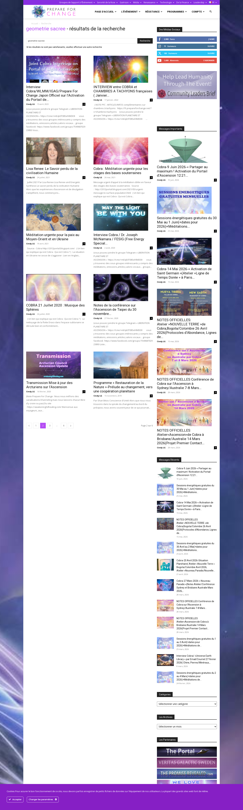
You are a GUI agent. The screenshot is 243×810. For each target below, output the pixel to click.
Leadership (200, 2)
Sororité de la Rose (107, 2)
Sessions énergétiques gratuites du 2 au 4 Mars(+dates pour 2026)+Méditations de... (196, 676)
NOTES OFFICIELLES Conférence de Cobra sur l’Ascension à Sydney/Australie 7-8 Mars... (185, 383)
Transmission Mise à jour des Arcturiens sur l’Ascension (49, 385)
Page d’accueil (105, 11)
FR (213, 2)
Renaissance (151, 2)
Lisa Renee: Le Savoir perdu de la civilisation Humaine (52, 171)
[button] (211, 11)
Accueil (34, 23)
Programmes (177, 11)
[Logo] (54, 12)
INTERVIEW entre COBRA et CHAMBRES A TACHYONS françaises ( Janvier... (122, 91)
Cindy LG (30, 104)
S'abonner (208, 60)
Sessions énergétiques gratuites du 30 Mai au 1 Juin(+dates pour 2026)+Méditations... (187, 222)
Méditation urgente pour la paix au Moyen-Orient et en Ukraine (52, 237)
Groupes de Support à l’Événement (77, 2)
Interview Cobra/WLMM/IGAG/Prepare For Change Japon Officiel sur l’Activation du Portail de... (55, 93)
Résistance (153, 11)
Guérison (125, 2)
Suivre (211, 46)
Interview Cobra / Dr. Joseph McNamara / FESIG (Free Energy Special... (118, 239)
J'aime (211, 39)
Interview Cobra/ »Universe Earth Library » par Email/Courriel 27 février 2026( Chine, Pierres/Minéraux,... (196, 659)
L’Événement (130, 11)
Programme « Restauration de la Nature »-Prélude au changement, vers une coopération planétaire (123, 387)
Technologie (167, 2)
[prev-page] (29, 425)
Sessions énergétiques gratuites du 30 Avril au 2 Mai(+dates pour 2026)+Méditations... (195, 546)
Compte (198, 11)
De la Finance (183, 2)
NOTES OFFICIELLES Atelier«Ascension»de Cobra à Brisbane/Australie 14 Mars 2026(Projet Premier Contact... (181, 436)
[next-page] (71, 425)
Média (137, 2)
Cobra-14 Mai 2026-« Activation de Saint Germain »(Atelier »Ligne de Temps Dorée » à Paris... (184, 273)
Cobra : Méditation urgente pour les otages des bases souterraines (120, 171)
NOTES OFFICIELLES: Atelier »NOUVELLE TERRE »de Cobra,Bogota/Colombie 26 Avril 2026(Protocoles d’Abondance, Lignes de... (187, 328)
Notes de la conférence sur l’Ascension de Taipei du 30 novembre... (115, 309)
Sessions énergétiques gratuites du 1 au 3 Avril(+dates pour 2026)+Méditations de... (196, 642)
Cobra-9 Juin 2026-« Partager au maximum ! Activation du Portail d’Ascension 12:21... (182, 171)
